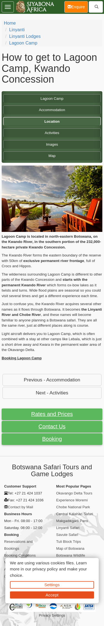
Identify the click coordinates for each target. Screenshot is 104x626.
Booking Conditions (20, 555)
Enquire (77, 6)
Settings (52, 584)
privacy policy (45, 569)
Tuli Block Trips (68, 541)
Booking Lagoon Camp (22, 358)
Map (52, 156)
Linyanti (17, 29)
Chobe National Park (73, 507)
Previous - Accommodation (52, 380)
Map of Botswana (70, 548)
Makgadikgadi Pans (72, 521)
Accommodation (52, 110)
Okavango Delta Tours (74, 493)
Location (52, 121)
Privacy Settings (52, 615)
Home (10, 23)
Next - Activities (52, 392)
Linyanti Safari (68, 528)
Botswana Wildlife (70, 555)
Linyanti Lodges (25, 36)
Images (52, 144)
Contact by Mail (20, 507)
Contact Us (52, 426)
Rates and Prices (52, 414)
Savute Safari (67, 535)
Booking (52, 439)
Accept (51, 594)
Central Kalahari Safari (74, 514)
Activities (52, 133)
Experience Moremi (72, 500)
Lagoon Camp (23, 43)
